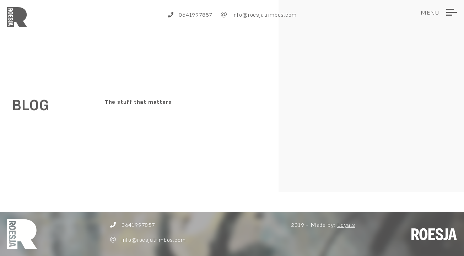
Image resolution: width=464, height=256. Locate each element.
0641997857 (190, 14)
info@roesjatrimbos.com (258, 14)
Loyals (346, 224)
